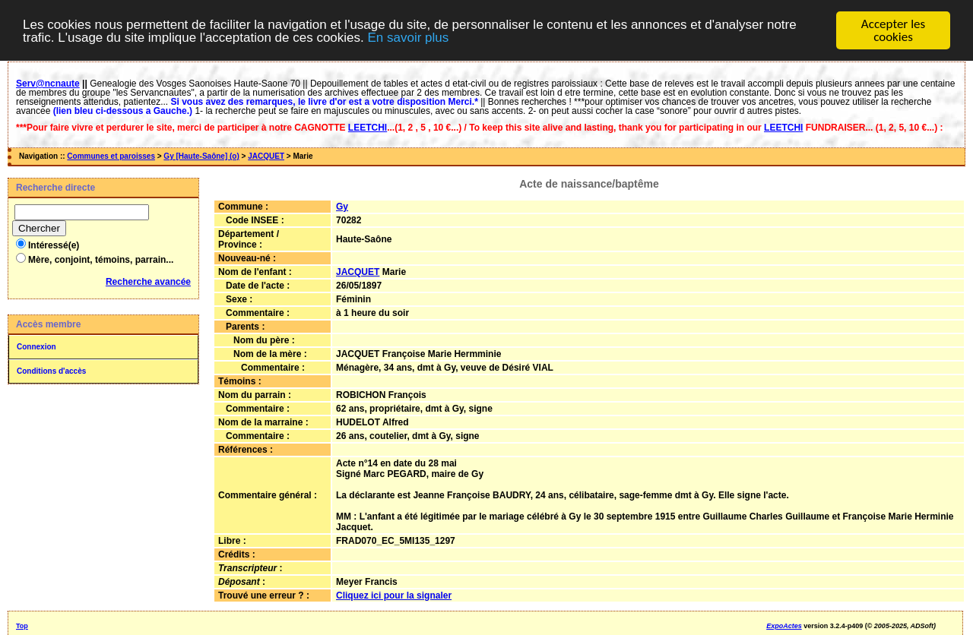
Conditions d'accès (51, 371)
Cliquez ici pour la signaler (394, 594)
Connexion (36, 347)
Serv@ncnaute (48, 83)
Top (22, 625)
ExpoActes (784, 625)
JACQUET (266, 156)
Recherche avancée (148, 281)
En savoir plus (407, 37)
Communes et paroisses (111, 156)
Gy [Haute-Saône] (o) (201, 156)
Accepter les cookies (893, 30)
